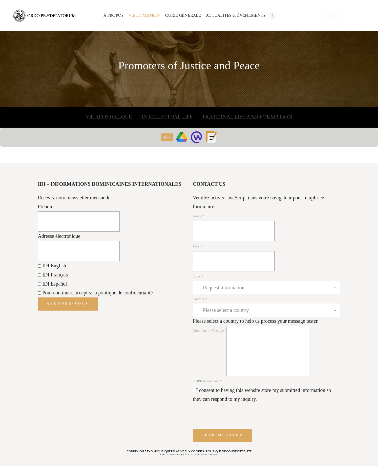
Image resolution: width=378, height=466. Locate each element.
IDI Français (53, 274)
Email (198, 246)
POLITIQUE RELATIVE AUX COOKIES (179, 451)
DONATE (333, 15)
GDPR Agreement (207, 381)
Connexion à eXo (140, 451)
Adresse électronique (59, 236)
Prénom (45, 206)
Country (200, 299)
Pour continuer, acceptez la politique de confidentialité (97, 292)
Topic (198, 276)
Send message (222, 435)
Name (198, 216)
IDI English (52, 265)
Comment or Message (209, 331)
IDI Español (52, 284)
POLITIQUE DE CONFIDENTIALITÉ (228, 451)
